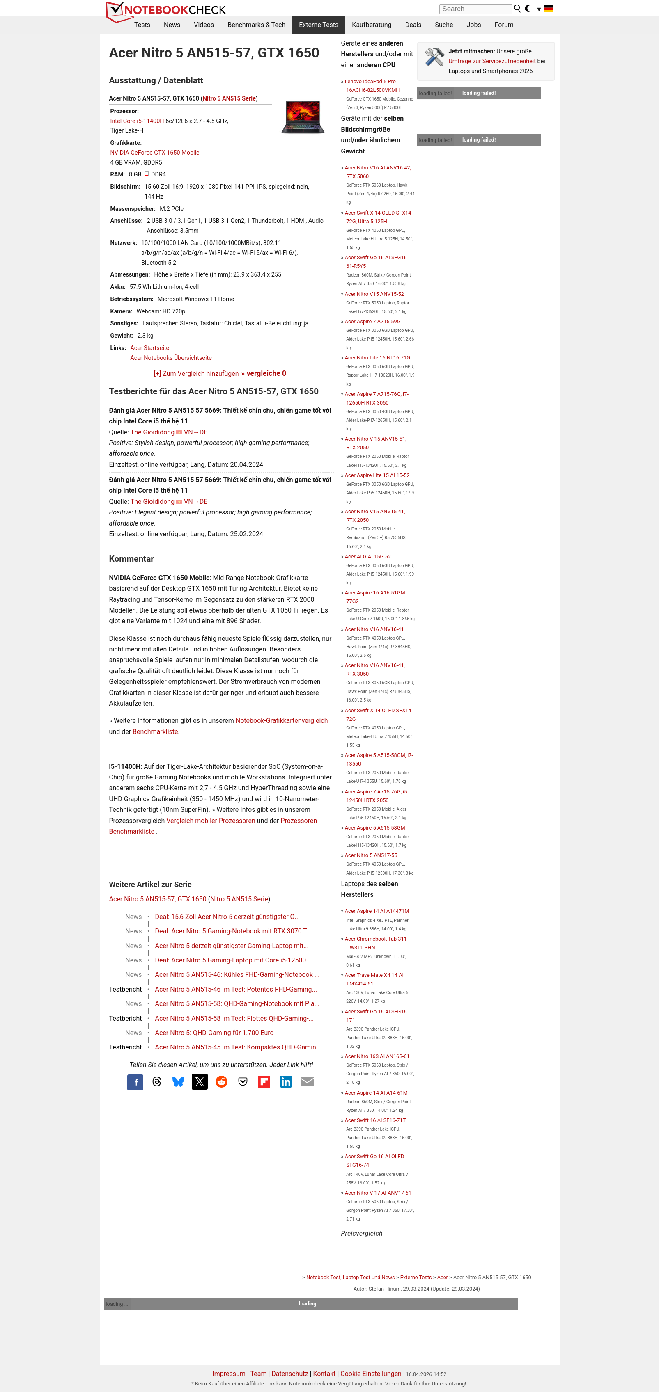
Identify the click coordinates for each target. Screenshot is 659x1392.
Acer (442, 1277)
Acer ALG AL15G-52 (368, 556)
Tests (142, 25)
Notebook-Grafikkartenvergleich (282, 721)
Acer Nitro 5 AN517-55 (371, 855)
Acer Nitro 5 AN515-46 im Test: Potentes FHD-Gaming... (236, 989)
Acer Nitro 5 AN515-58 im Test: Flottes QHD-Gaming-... (234, 1018)
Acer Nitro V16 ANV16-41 (374, 629)
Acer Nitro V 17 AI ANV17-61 (378, 1193)
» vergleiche (264, 373)
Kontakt (324, 1374)
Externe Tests (318, 25)
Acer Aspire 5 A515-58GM (375, 828)
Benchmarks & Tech (256, 25)
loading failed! (435, 93)
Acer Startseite (149, 348)
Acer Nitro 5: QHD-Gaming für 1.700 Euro (214, 1033)
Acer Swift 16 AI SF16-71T (375, 1120)
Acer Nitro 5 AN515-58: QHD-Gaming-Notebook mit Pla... (237, 1004)
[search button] (517, 9)
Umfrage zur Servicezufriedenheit (492, 61)
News (172, 25)
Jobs (473, 25)
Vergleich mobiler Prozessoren (210, 821)
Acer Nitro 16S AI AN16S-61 (377, 1056)
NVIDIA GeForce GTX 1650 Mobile (155, 152)
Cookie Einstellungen (371, 1374)
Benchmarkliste (155, 732)
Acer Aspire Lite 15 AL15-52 (377, 475)
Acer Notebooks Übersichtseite (171, 357)
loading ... (117, 1304)
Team (258, 1374)
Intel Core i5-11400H (137, 121)
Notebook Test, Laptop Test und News (350, 1277)
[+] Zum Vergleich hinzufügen (196, 373)
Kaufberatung (371, 25)
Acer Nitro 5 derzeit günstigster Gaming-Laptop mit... (232, 946)
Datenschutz (289, 1374)
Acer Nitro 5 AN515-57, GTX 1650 (158, 899)
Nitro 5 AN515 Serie (229, 98)
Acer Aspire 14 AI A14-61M (376, 1093)
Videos (204, 25)
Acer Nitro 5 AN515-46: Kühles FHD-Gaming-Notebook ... (237, 974)
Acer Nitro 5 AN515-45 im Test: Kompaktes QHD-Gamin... (238, 1047)
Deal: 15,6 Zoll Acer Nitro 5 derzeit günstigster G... (227, 917)
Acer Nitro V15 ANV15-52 (374, 294)
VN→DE (195, 432)
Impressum (229, 1374)
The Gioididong (153, 432)
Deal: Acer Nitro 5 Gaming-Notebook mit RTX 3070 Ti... (234, 931)
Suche (444, 25)
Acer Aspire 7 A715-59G (373, 321)
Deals (413, 25)
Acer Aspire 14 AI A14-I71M (377, 911)
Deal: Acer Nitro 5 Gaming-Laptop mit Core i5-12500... (233, 960)
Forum (504, 25)
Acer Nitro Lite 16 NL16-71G (377, 357)
